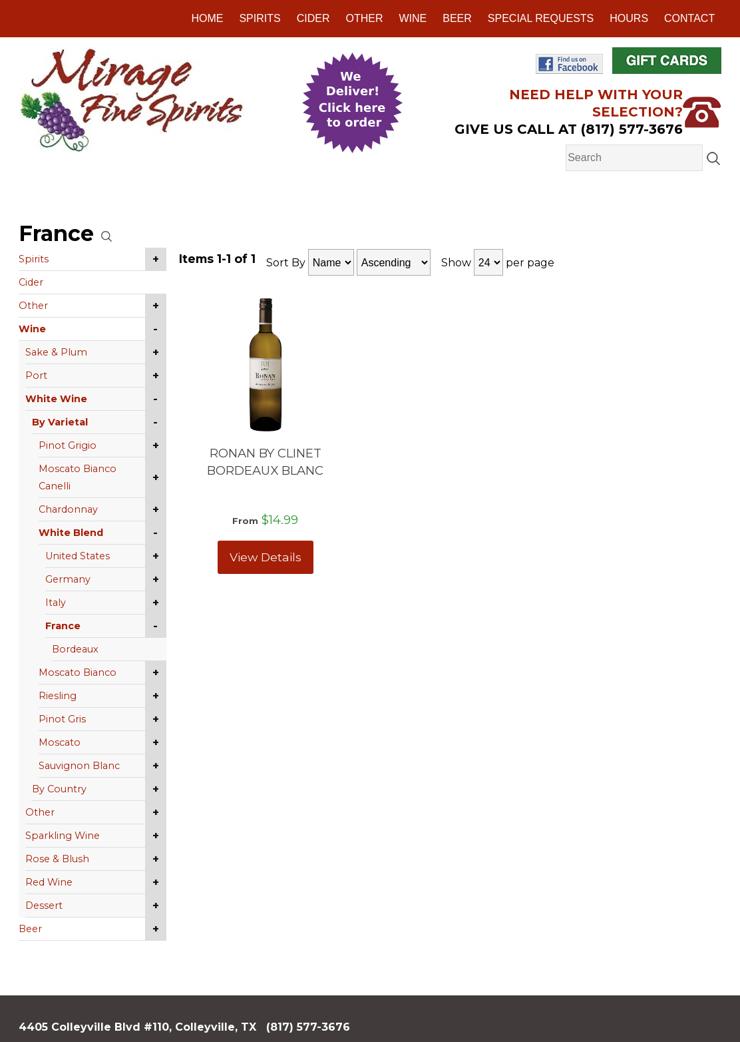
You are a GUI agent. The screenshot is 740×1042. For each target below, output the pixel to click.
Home (207, 18)
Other (364, 18)
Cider (313, 18)
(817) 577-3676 (308, 1027)
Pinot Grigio (67, 445)
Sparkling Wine (62, 836)
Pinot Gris (62, 719)
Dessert (44, 906)
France (63, 626)
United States (77, 556)
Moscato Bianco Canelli (77, 477)
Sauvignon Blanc (79, 766)
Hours (629, 18)
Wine (413, 18)
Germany (68, 579)
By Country (59, 789)
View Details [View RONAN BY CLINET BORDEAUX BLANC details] (265, 557)
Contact (689, 18)
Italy (55, 603)
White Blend (71, 533)
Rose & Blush (57, 859)
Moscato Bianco (77, 672)
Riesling (58, 696)
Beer (457, 18)
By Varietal (60, 422)
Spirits (259, 18)
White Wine (56, 399)
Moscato (60, 742)
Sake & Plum (56, 352)
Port (36, 376)
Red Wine (49, 882)
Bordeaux (75, 649)
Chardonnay (68, 509)
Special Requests (541, 18)
